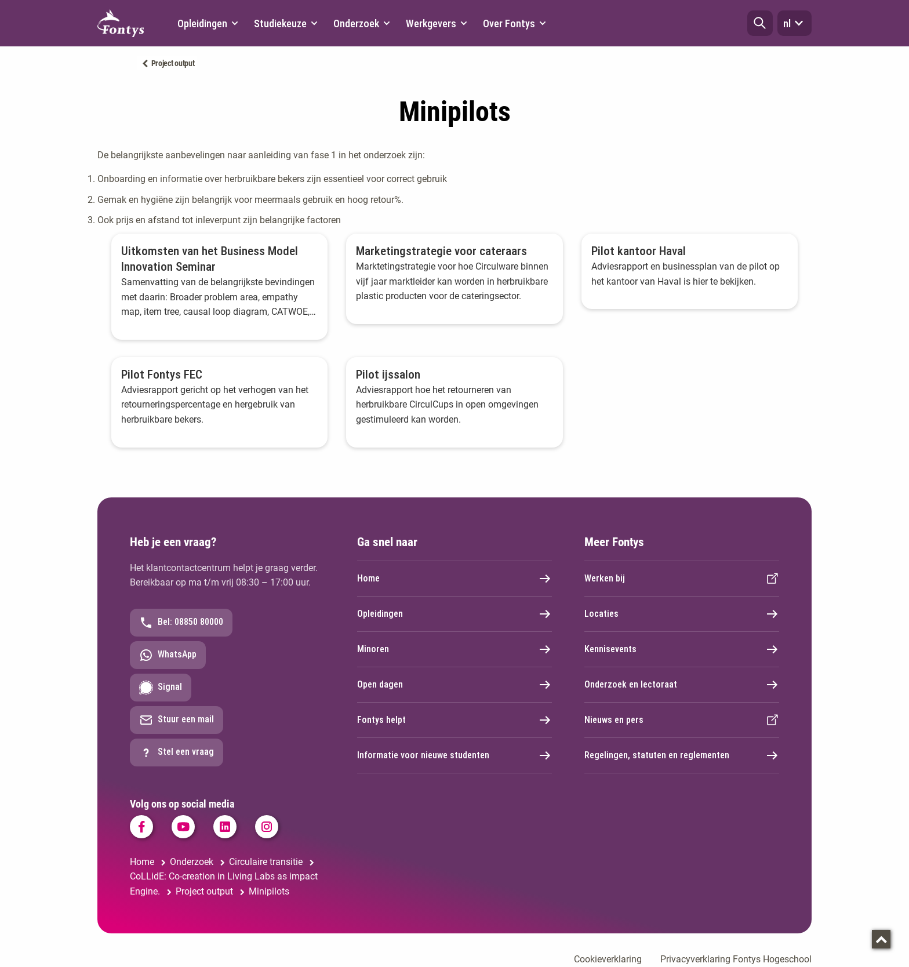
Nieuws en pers (681, 720)
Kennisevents (681, 649)
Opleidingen (454, 614)
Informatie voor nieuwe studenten (454, 755)
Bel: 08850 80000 (181, 623)
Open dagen (454, 685)
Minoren (454, 649)
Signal (160, 688)
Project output (173, 63)
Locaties (681, 614)
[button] (760, 23)
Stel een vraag (176, 752)
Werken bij (681, 579)
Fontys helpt (454, 720)
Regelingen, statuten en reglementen (681, 755)
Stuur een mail (176, 720)
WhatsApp (168, 655)
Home (454, 579)
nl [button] (794, 23)
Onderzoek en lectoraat (681, 685)
